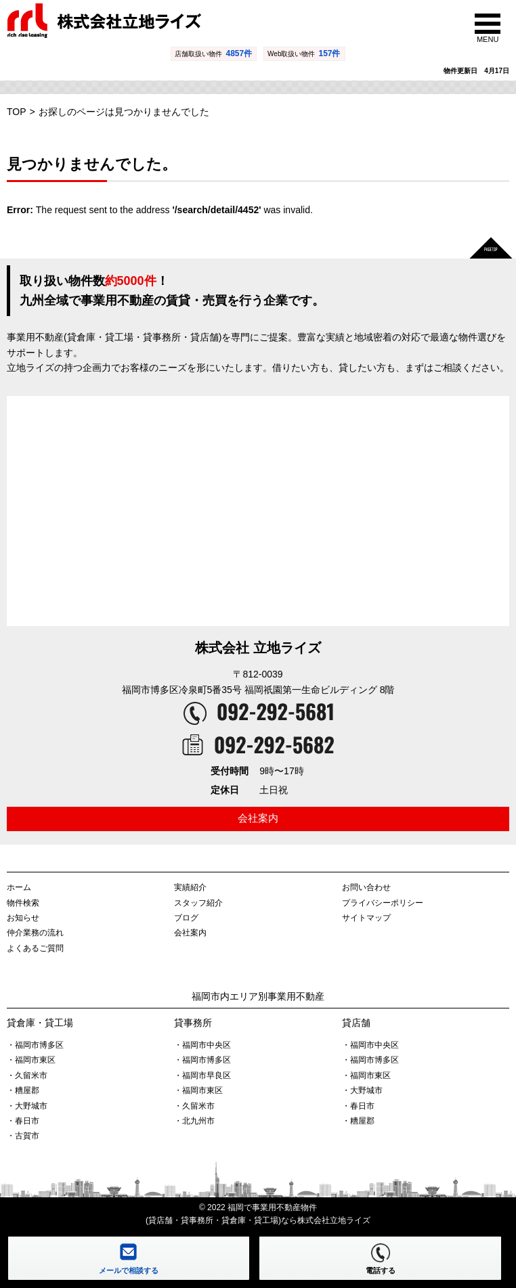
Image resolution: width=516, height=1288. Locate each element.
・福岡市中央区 (202, 1045)
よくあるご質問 (35, 948)
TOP (16, 111)
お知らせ (23, 918)
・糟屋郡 (23, 1090)
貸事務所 (193, 1022)
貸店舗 (356, 1022)
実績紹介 (190, 887)
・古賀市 (23, 1135)
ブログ (186, 918)
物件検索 (23, 903)
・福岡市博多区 (35, 1045)
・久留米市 (27, 1075)
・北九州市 (194, 1121)
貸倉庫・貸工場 (40, 1022)
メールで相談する (128, 1270)
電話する (380, 1270)
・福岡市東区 (31, 1060)
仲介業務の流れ (35, 932)
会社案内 (258, 818)
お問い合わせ (366, 887)
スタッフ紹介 (198, 903)
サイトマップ (366, 918)
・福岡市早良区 (202, 1075)
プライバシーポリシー (382, 903)
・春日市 (23, 1121)
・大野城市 (27, 1106)
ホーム (19, 887)
